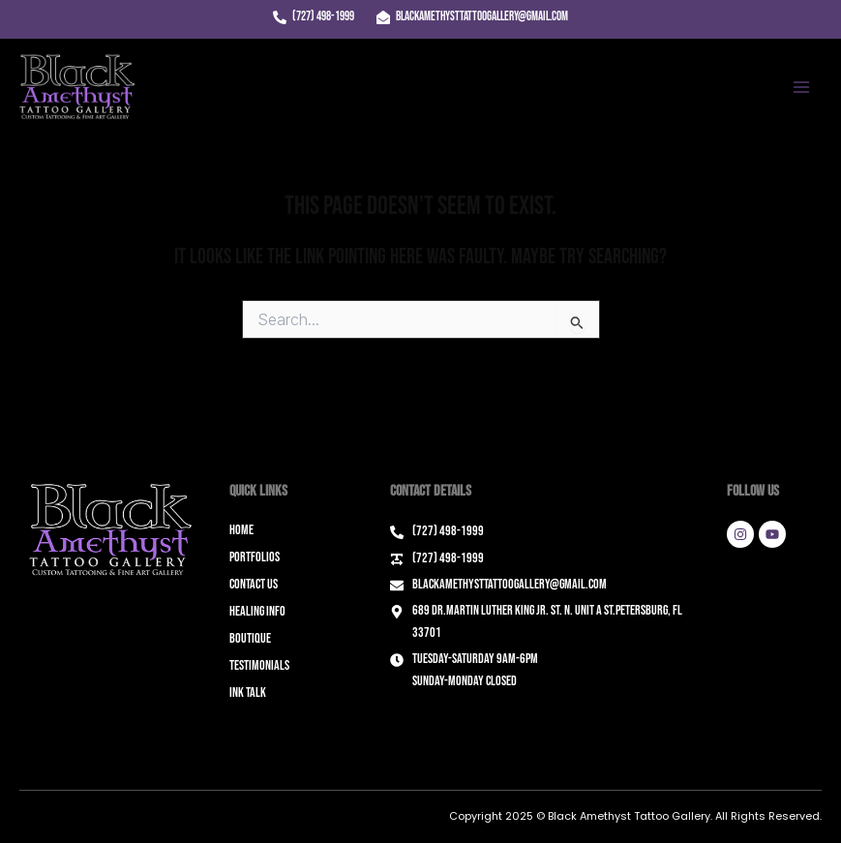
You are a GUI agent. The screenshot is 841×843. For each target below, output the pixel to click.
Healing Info (257, 611)
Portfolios (254, 557)
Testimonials (259, 665)
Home (241, 530)
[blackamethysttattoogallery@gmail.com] (472, 17)
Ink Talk (247, 692)
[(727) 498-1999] (313, 17)
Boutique (250, 638)
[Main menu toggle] (801, 87)
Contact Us (253, 584)
